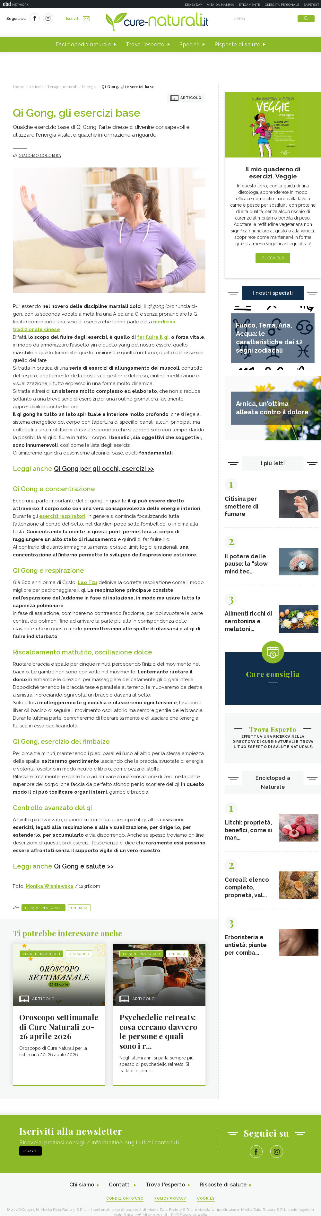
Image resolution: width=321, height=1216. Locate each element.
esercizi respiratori (62, 516)
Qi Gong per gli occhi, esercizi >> (104, 469)
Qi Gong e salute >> (84, 866)
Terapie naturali (43, 907)
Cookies (206, 1198)
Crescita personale (282, 4)
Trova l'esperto (145, 44)
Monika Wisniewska (50, 885)
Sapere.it (311, 4)
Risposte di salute (237, 44)
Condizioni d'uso (125, 1198)
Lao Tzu (87, 582)
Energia (79, 907)
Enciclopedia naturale (83, 44)
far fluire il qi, (153, 337)
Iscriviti (78, 18)
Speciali (189, 44)
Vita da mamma (220, 4)
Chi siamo (81, 1185)
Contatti (120, 1185)
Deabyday (193, 4)
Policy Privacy (171, 1198)
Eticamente (249, 4)
